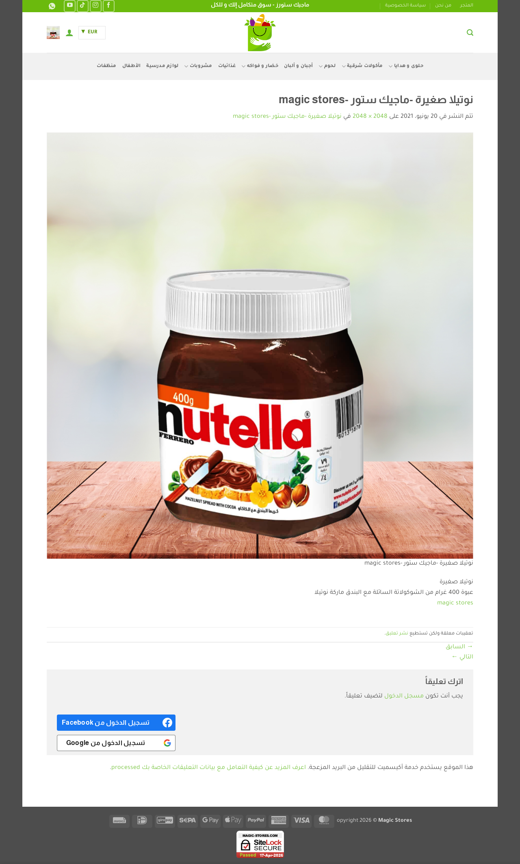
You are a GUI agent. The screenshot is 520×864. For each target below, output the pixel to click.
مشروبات (198, 66)
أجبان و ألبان (298, 66)
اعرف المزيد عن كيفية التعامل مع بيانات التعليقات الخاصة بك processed (208, 768)
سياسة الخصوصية (405, 6)
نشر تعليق (397, 634)
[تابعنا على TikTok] (83, 6)
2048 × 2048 (370, 117)
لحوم (327, 66)
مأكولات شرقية (362, 66)
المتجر (466, 6)
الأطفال (131, 66)
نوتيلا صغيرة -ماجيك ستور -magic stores (287, 117)
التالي (462, 657)
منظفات (107, 66)
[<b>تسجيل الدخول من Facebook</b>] (116, 723)
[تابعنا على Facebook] (109, 6)
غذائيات (227, 66)
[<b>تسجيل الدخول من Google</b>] (116, 743)
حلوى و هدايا (405, 66)
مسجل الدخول (404, 696)
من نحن (443, 6)
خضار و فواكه (259, 66)
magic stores (455, 603)
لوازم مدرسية (162, 66)
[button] (470, 33)
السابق (459, 647)
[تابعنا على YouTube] (70, 6)
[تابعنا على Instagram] (96, 6)
